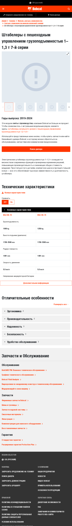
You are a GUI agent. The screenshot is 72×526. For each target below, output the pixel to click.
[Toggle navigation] (4, 9)
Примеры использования (49, 485)
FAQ (39, 507)
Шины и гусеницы (9, 405)
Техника (12, 21)
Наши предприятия (46, 472)
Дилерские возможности (49, 502)
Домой (4, 21)
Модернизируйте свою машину (15, 389)
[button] (36, 209)
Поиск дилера (36, 149)
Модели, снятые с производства (30, 21)
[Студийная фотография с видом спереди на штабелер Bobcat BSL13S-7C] (19, 107)
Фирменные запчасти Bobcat (14, 400)
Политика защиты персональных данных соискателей (17, 515)
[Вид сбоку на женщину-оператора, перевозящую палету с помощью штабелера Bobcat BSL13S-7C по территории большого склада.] (62, 107)
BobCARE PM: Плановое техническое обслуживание (23, 370)
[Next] (69, 107)
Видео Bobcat (44, 481)
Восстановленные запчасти (13, 428)
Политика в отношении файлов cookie (16, 508)
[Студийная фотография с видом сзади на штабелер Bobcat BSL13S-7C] (36, 77)
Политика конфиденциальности (16, 502)
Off (5, 202)
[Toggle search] (68, 9)
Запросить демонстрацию (13, 481)
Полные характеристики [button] (13, 193)
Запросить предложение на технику (18, 472)
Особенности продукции (49, 490)
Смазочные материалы (11, 414)
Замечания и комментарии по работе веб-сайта (51, 513)
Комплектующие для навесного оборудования (21, 424)
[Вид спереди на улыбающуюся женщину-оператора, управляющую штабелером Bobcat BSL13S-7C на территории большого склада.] (51, 107)
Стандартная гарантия (11, 440)
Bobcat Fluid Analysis (10, 379)
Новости (41, 476)
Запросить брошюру (11, 485)
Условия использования (13, 522)
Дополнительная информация (36, 283)
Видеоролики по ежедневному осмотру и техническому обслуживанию (32, 384)
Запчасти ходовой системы (13, 410)
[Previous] (3, 107)
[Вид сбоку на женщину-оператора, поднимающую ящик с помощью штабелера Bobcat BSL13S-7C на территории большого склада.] (41, 107)
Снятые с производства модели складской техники (23, 23)
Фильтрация (7, 419)
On (11, 202)
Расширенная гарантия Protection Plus (18, 445)
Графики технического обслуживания (18, 375)
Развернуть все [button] (61, 304)
